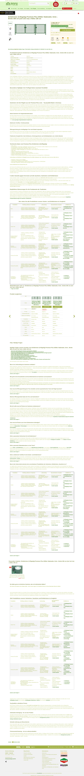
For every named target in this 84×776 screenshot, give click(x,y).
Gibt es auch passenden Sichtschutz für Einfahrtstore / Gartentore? (24, 356)
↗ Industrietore (66, 278)
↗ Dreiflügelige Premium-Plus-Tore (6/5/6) (67, 659)
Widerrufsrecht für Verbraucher (29, 757)
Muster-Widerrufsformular (28, 758)
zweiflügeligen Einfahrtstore (30, 700)
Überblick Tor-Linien (45, 49)
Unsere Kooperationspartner (47, 760)
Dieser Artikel (36, 306)
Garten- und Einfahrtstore (18, 447)
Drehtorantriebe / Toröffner (15, 458)
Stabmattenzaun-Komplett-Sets (37, 447)
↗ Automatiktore (66, 277)
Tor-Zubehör (34, 372)
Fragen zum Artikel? (14, 288)
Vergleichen (53, 32)
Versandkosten (39, 773)
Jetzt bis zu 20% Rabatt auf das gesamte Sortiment (49, 755)
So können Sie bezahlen (28, 754)
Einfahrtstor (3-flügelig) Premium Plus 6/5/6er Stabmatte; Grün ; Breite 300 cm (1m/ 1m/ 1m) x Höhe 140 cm (36, 303)
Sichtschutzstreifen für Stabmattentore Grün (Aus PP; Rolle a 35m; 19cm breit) (17, 575)
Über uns (50, 49)
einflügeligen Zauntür (14, 700)
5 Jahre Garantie (54, 208)
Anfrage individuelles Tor (35, 49)
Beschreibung (11, 49)
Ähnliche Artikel (17, 742)
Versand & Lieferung (27, 753)
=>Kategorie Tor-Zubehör (55, 439)
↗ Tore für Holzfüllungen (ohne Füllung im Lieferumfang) (68, 239)
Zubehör (28, 49)
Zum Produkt (47, 306)
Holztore (38, 700)
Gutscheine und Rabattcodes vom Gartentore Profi (50, 768)
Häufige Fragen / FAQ (23, 49)
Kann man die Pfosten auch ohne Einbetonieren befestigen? (23, 355)
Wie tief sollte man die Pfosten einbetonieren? (20, 354)
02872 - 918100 (68, 0)
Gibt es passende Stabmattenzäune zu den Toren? (21, 357)
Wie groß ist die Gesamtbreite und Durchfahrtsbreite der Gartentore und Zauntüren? (27, 351)
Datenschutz (44, 753)
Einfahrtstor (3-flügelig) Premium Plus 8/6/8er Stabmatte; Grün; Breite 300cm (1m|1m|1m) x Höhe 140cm (57, 303)
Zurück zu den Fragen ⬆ (14, 373)
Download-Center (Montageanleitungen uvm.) (50, 764)
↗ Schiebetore (66, 275)
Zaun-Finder (69, 447)
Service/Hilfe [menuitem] (75, 0)
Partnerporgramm (45, 757)
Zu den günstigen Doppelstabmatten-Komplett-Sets (22, 119)
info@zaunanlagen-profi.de (10, 758)
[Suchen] (48, 3)
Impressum (44, 765)
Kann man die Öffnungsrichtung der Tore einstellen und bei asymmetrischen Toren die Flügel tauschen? (31, 352)
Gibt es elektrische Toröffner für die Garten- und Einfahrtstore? (23, 358)
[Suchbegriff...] (39, 3)
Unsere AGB (26, 760)
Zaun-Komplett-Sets (54, 447)
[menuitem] (39, 3)
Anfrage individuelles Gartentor (16, 718)
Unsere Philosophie (45, 761)
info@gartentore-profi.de (45, 717)
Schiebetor (48, 700)
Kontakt (25, 755)
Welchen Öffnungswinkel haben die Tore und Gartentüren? (22, 353)
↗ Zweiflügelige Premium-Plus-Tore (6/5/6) (67, 655)
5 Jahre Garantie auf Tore (46, 762)
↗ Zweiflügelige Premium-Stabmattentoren (67, 646)
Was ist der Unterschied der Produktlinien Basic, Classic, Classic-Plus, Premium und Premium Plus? (30, 359)
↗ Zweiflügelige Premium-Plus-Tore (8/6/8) (67, 668)
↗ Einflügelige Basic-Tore (68, 206)
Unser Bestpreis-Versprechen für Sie (48, 758)
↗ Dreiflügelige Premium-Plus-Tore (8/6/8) (67, 672)
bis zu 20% (71, 24)
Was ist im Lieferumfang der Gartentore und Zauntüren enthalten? (24, 350)
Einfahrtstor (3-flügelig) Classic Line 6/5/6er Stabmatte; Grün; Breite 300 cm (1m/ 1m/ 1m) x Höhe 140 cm (46, 303)
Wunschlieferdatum (69, 27)
